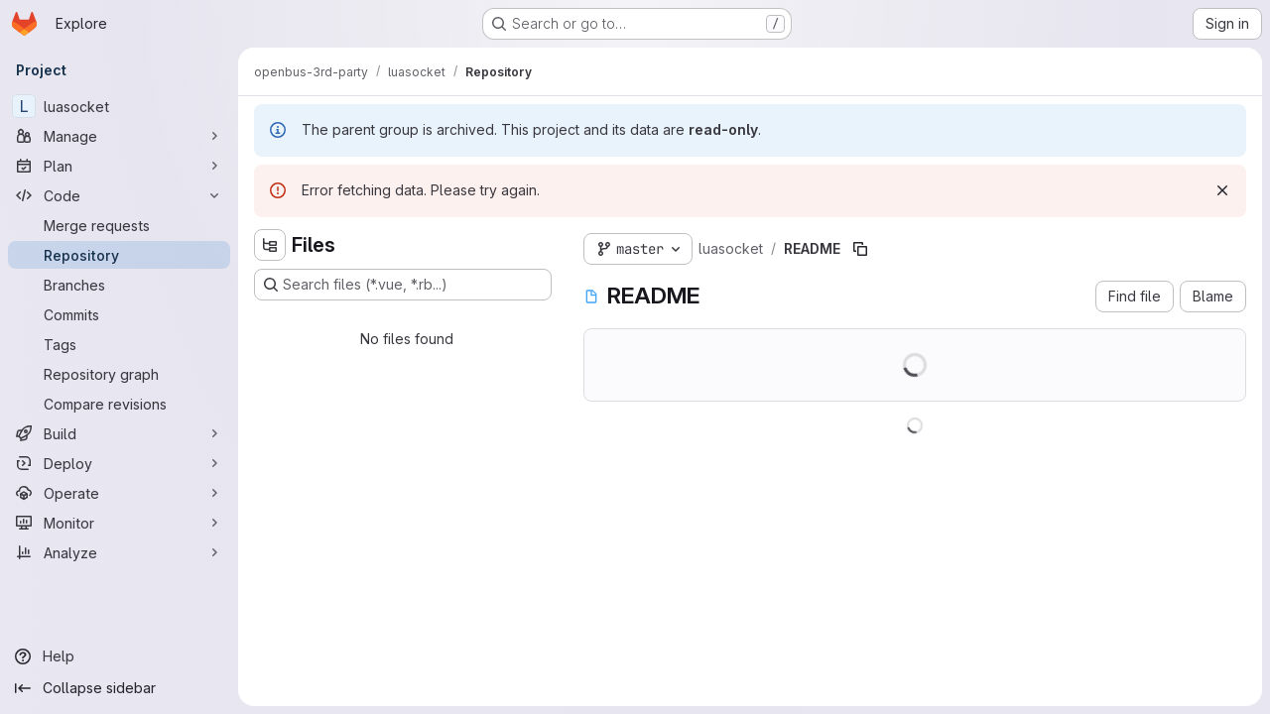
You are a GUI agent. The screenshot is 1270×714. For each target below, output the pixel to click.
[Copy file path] (860, 249)
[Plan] (119, 165)
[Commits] (119, 314)
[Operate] (119, 493)
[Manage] (119, 136)
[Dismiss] (1222, 190)
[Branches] (119, 284)
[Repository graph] (119, 374)
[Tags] (119, 344)
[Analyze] (119, 552)
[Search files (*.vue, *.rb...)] (403, 284)
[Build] (119, 433)
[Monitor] (119, 522)
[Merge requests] (119, 225)
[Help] (119, 656)
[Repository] (119, 255)
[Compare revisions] (119, 403)
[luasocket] (119, 106)
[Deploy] (119, 463)
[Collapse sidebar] (119, 688)
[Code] (119, 195)
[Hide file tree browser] (270, 245)
